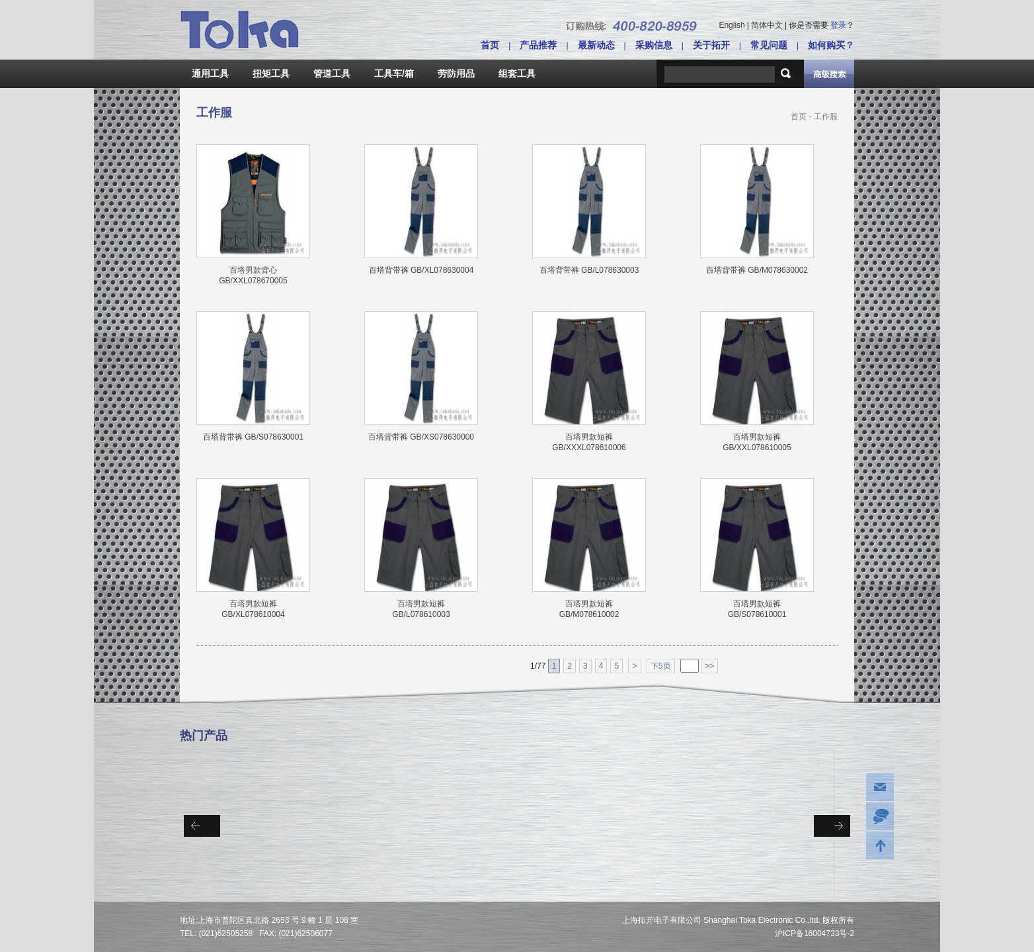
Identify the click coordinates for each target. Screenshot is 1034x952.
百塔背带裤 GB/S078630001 (253, 437)
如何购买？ (831, 45)
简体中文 (767, 25)
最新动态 (596, 45)
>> (709, 666)
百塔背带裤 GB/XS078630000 (421, 437)
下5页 (661, 666)
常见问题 (768, 45)
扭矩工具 (271, 73)
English (731, 25)
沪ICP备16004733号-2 (814, 933)
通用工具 (210, 73)
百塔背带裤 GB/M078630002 (757, 270)
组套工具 (517, 73)
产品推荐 (538, 45)
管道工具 (331, 73)
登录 (838, 25)
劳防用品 (456, 73)
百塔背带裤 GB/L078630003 (589, 270)
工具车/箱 (394, 73)
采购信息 (653, 45)
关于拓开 (711, 45)
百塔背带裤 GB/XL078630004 (421, 270)
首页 (490, 45)
